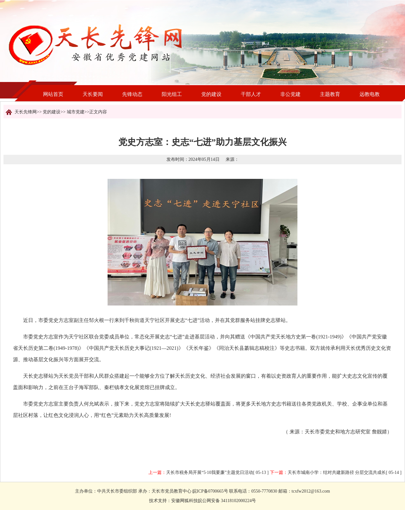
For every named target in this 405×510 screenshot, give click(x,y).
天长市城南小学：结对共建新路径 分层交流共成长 (337, 472)
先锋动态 (132, 94)
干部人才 (251, 94)
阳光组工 (172, 94)
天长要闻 (93, 94)
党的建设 (211, 94)
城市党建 (75, 112)
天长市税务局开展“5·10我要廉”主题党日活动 (209, 472)
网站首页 (53, 94)
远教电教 (369, 94)
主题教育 (330, 94)
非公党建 (290, 94)
